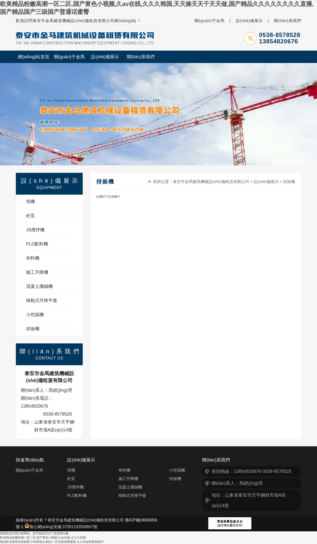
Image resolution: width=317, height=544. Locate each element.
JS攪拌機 (35, 229)
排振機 (32, 328)
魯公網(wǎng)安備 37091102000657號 (61, 527)
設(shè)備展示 (249, 21)
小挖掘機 (35, 314)
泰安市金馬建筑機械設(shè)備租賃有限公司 (211, 182)
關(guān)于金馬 (209, 21)
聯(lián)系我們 (287, 21)
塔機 (30, 201)
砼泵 (30, 215)
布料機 (32, 258)
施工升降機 (37, 272)
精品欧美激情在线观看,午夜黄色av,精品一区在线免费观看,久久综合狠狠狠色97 (52, 542)
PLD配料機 (37, 244)
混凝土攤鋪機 (39, 286)
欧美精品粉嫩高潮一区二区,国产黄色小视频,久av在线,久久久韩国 (43, 537)
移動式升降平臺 (41, 300)
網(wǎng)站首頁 (33, 56)
